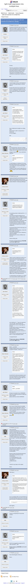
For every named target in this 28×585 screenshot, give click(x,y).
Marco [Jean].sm (14, 546)
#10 (10, 345)
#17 (10, 552)
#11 (10, 383)
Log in (2, 9)
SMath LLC (5, 583)
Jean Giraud (5, 55)
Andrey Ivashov (5, 186)
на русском (17, 583)
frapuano (19, 278)
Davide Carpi (10, 278)
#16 (10, 531)
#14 (10, 470)
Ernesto (5, 34)
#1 (9, 25)
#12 (10, 404)
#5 (9, 144)
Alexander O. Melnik (5, 90)
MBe (5, 436)
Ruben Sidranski (5, 153)
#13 (10, 427)
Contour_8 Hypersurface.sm (16, 240)
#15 (10, 511)
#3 (9, 81)
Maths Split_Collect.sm (15, 339)
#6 (9, 176)
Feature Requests (19, 13)
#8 (9, 245)
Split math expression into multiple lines (11, 14)
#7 (9, 199)
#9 (9, 282)
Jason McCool (10, 423)
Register (6, 9)
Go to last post (24, 23)
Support (23, 583)
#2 (9, 46)
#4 (9, 104)
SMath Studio (11, 13)
